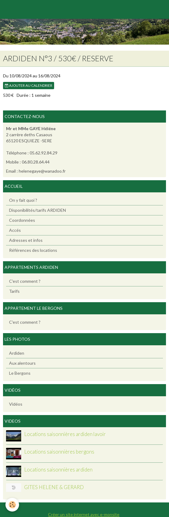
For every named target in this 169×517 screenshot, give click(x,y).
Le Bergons (20, 373)
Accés (15, 230)
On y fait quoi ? (23, 200)
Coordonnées (22, 220)
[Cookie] (12, 505)
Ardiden (16, 353)
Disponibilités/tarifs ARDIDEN (37, 210)
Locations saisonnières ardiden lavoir (65, 434)
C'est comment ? (25, 281)
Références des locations (33, 250)
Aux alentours (22, 363)
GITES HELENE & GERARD (54, 487)
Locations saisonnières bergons (59, 451)
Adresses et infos (26, 240)
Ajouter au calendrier (28, 85)
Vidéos (15, 404)
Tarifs (14, 291)
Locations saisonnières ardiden (58, 469)
